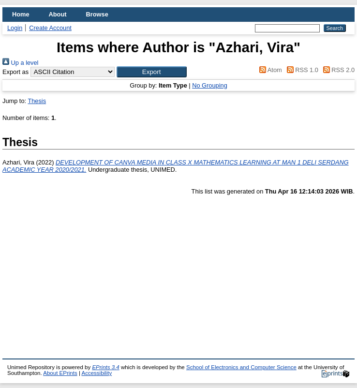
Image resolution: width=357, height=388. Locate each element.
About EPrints (60, 373)
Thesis (37, 100)
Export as (15, 71)
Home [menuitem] (21, 14)
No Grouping (209, 85)
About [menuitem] (58, 14)
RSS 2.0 (337, 70)
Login (14, 27)
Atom (269, 70)
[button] (152, 71)
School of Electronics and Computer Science (241, 367)
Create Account (50, 27)
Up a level (20, 62)
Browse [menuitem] (97, 14)
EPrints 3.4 (105, 367)
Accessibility (96, 373)
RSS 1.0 (300, 70)
